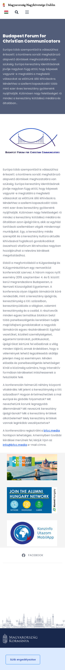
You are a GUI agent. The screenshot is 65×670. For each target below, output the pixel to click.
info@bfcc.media (15, 445)
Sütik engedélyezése (23, 659)
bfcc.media (52, 431)
